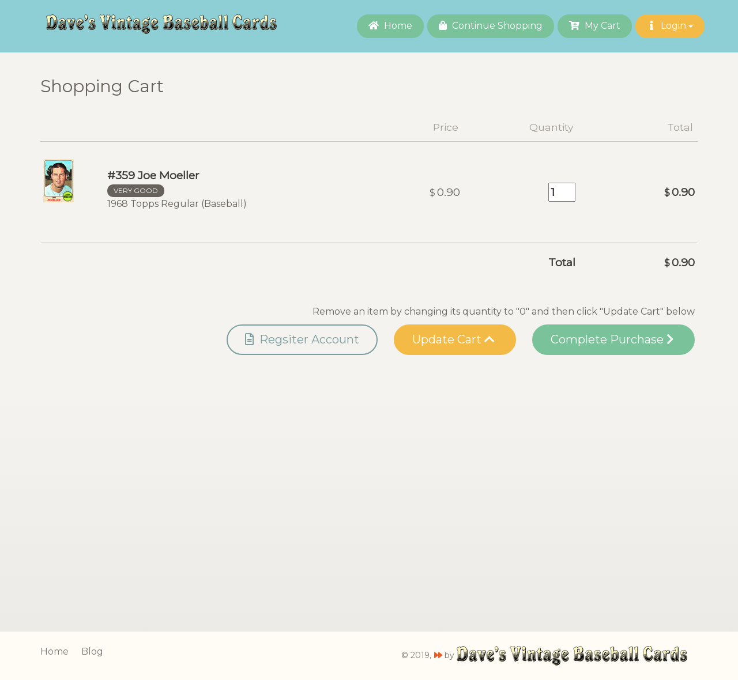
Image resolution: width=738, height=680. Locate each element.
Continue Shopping (491, 25)
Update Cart (453, 339)
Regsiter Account (302, 339)
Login (670, 25)
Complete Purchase (612, 339)
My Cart (594, 25)
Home (390, 25)
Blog (92, 651)
